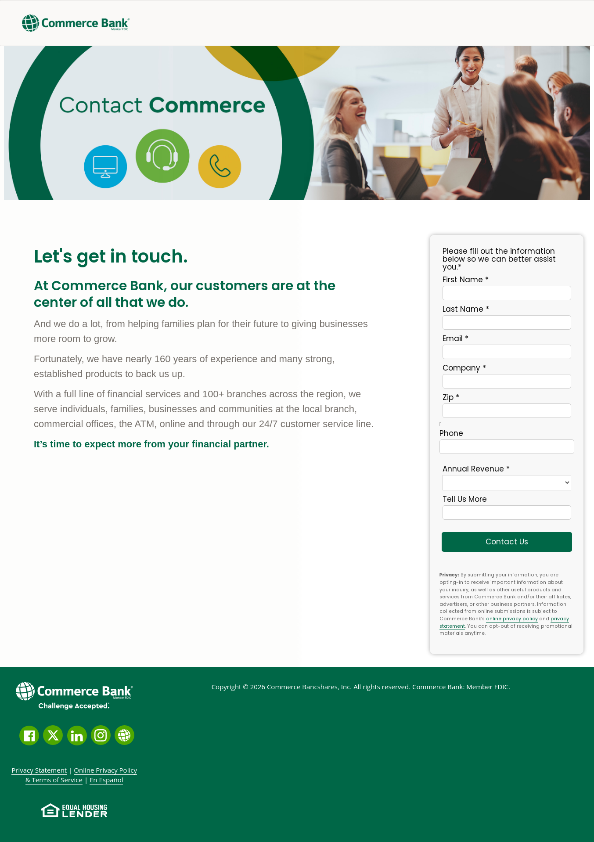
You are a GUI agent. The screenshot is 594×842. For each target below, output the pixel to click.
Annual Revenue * (476, 468)
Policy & (81, 775)
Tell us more (465, 498)
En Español (106, 779)
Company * (464, 367)
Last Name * (466, 308)
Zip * (451, 396)
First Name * (466, 279)
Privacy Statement (39, 770)
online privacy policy (512, 618)
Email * (455, 338)
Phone (451, 432)
